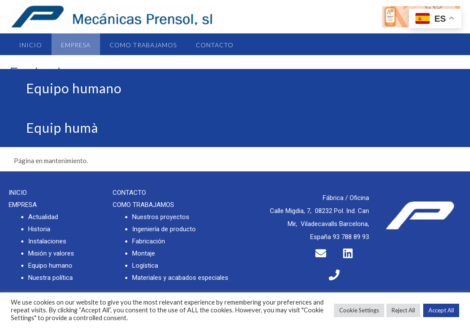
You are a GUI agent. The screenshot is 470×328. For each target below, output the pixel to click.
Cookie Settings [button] (359, 310)
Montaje (143, 253)
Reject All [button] (403, 310)
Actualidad (43, 217)
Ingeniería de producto (164, 229)
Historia (39, 229)
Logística (145, 265)
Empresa (76, 45)
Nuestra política (50, 278)
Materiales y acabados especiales (180, 278)
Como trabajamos (143, 45)
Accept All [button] (441, 310)
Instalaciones (47, 241)
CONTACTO (129, 193)
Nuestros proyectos (160, 217)
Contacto (214, 45)
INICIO (18, 193)
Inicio (30, 45)
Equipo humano (50, 265)
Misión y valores (51, 253)
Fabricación (148, 241)
